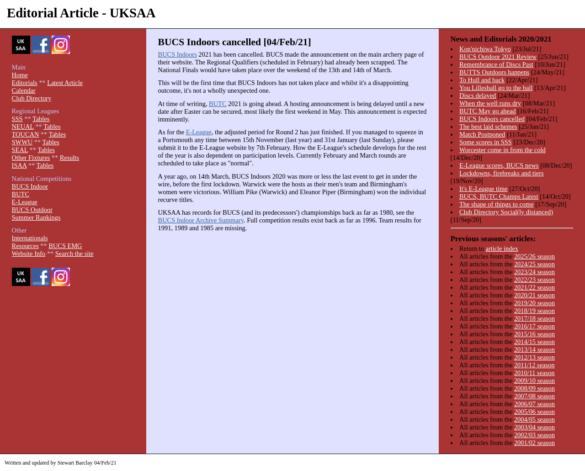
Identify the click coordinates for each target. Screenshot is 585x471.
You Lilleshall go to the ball (495, 87)
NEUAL (23, 126)
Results (69, 157)
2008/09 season (534, 388)
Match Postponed (482, 134)
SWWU (22, 142)
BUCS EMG (65, 245)
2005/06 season (534, 411)
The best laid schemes (488, 126)
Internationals (30, 238)
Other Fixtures (31, 157)
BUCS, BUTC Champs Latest (498, 196)
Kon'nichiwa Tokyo (485, 49)
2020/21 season (534, 295)
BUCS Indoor (30, 186)
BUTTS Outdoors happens (494, 72)
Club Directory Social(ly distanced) (506, 212)
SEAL (20, 149)
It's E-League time (483, 188)
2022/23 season (534, 279)
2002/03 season (534, 435)
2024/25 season (534, 264)
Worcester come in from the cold (502, 149)
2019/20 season (534, 303)
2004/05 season (534, 419)
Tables (40, 118)
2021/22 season (534, 287)
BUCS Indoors (177, 54)
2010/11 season (534, 372)
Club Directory (32, 98)
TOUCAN (25, 134)
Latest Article (65, 82)
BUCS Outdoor (32, 209)
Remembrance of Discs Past (496, 64)
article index (502, 248)
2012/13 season (534, 357)
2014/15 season (534, 341)
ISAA (19, 165)
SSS (17, 118)
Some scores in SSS (485, 142)
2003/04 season (534, 427)
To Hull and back (482, 80)
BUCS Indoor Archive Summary (201, 220)
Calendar (24, 90)
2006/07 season (534, 403)
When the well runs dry (490, 103)
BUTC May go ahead (487, 111)
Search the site (74, 253)
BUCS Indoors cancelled (492, 118)
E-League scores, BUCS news (498, 165)
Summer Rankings (36, 217)
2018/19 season (534, 310)
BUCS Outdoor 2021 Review (498, 56)
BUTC (217, 103)
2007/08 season (534, 396)
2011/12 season (534, 365)
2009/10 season (534, 380)
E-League (199, 132)
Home (20, 75)
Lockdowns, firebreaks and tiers (501, 173)
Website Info (29, 253)
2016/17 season (534, 326)
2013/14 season (534, 349)
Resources (25, 245)
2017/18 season (534, 318)
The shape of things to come (496, 204)
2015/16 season (534, 334)
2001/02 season (534, 442)
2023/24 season (534, 271)
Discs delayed (477, 95)
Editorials (24, 82)
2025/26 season (534, 256)
